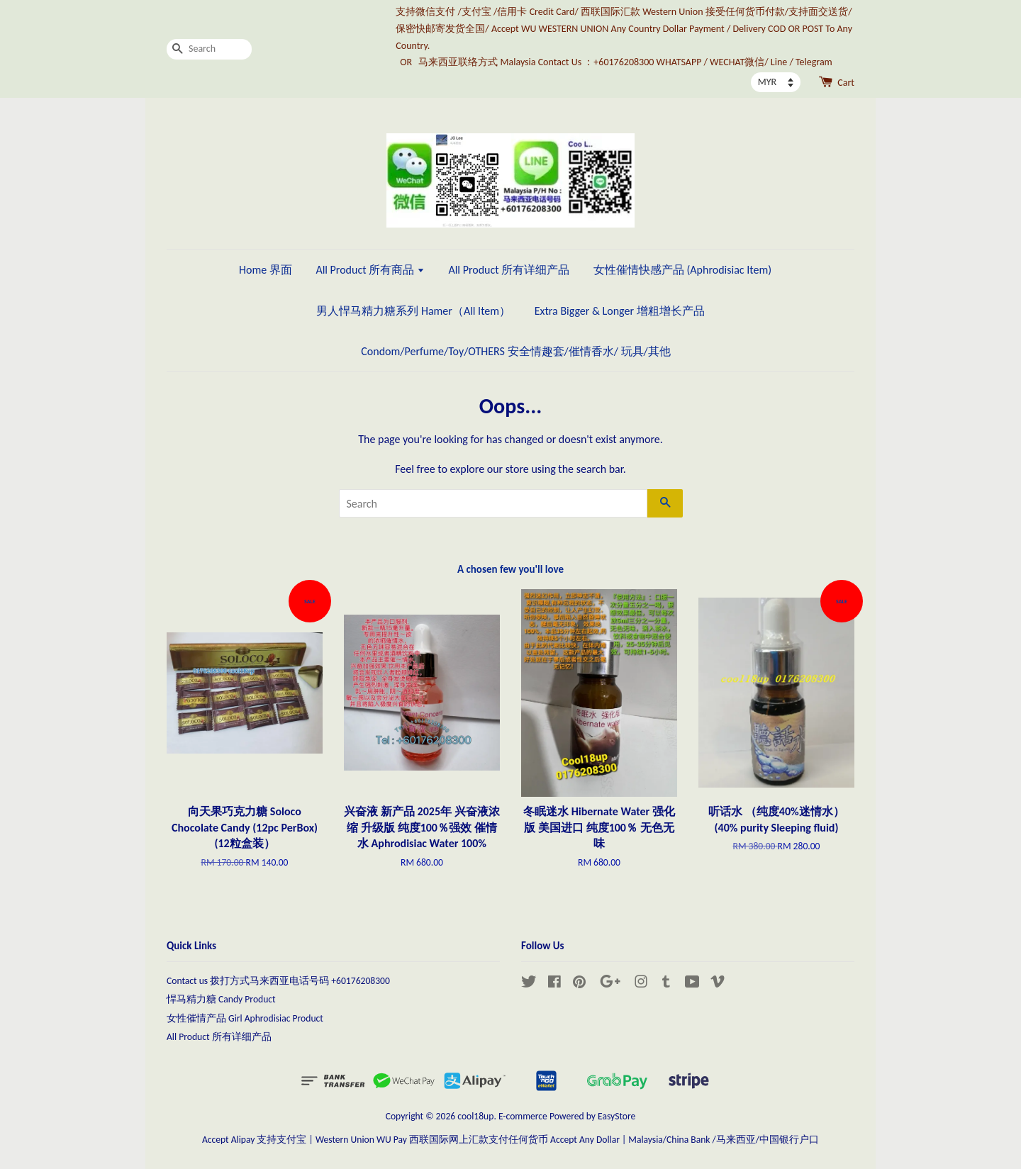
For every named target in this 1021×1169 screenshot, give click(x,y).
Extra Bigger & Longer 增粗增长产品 (620, 311)
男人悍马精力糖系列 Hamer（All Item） (413, 311)
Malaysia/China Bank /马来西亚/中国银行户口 (723, 1140)
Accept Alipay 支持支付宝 (254, 1140)
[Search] (209, 49)
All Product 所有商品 (370, 269)
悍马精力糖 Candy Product (221, 999)
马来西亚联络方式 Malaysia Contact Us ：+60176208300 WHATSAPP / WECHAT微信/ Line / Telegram (625, 62)
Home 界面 (265, 269)
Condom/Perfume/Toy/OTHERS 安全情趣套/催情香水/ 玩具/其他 (515, 351)
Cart (845, 83)
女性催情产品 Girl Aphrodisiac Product (245, 1018)
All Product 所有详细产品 (508, 269)
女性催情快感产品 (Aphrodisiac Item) (682, 269)
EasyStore (616, 1116)
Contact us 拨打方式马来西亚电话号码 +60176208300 (278, 981)
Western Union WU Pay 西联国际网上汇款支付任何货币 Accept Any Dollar (468, 1140)
